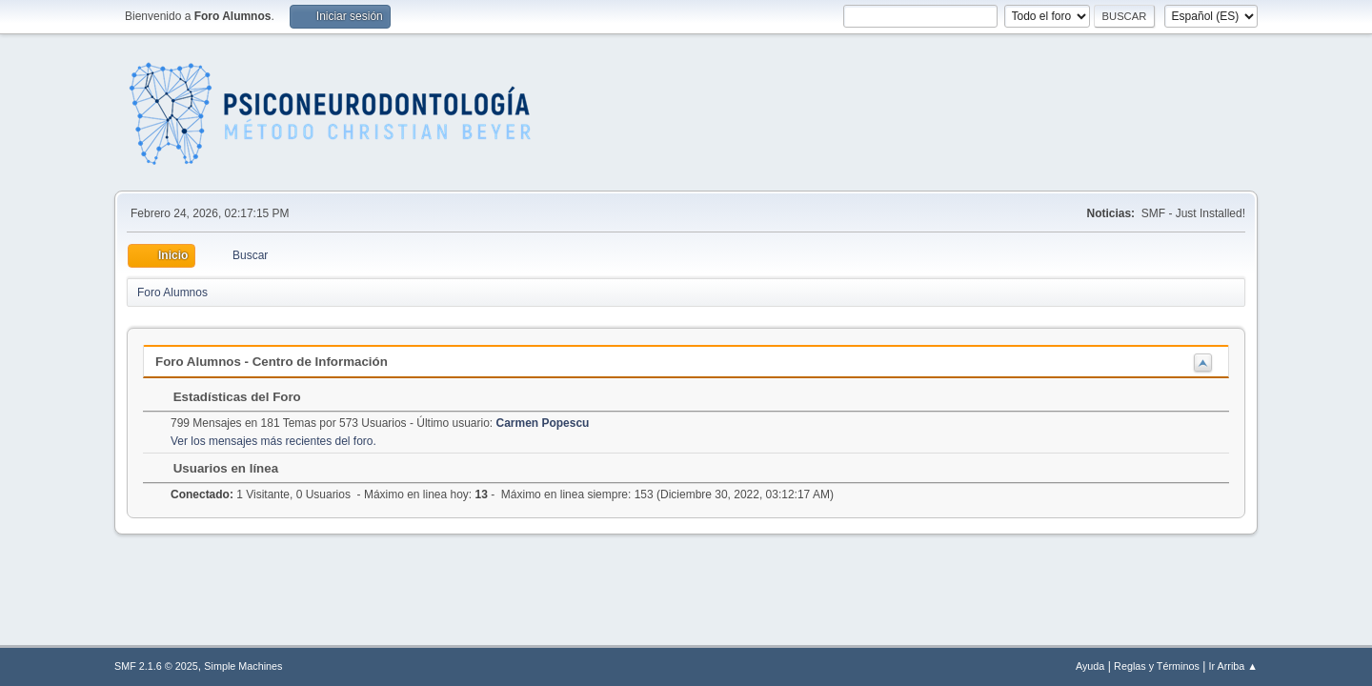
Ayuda (1090, 666)
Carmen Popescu (543, 423)
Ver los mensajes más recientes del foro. (273, 441)
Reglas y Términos (1157, 666)
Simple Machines (243, 666)
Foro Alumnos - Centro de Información (271, 361)
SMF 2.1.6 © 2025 (156, 666)
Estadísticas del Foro (227, 397)
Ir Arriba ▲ (1233, 666)
